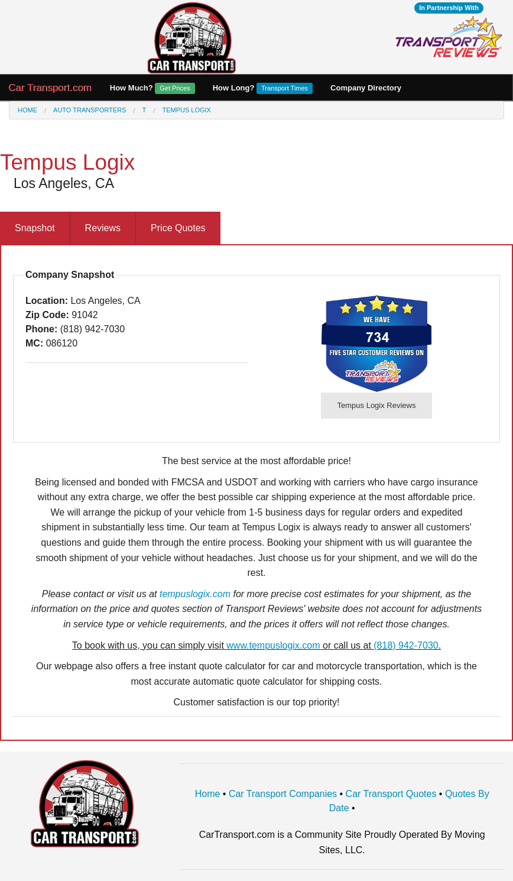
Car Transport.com (50, 87)
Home (27, 110)
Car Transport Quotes (391, 794)
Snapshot (35, 228)
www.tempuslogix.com (273, 645)
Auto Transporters (89, 110)
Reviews (103, 228)
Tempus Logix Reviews (376, 405)
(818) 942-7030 (406, 645)
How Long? (263, 88)
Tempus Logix (186, 110)
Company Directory (365, 87)
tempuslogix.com (195, 594)
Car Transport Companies (283, 794)
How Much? (152, 88)
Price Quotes (178, 228)
